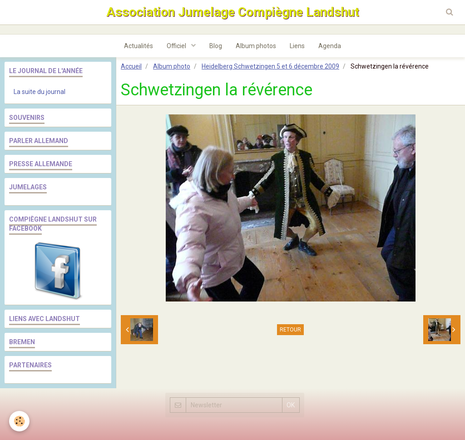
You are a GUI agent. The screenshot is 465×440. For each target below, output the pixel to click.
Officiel (177, 45)
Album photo (171, 66)
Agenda (329, 45)
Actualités (138, 45)
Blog (215, 45)
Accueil (131, 66)
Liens (297, 45)
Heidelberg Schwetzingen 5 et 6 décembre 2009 (270, 66)
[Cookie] (19, 421)
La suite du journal (39, 91)
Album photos (256, 45)
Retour (290, 329)
